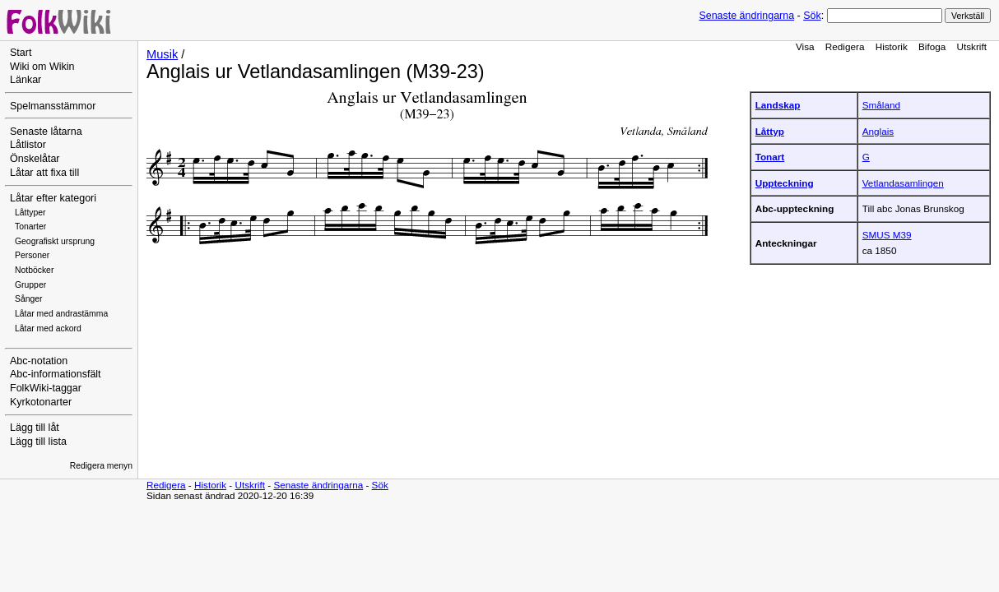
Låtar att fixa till (44, 172)
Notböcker (34, 270)
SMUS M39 (887, 234)
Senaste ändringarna (746, 15)
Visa (805, 46)
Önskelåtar (35, 158)
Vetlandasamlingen (903, 183)
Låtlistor (28, 144)
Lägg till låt (34, 427)
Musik (162, 54)
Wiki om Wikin (42, 66)
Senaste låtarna (46, 131)
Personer (32, 255)
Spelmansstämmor (52, 106)
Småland (881, 104)
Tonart (770, 156)
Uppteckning (784, 183)
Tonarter (30, 226)
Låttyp (769, 131)
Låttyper (30, 212)
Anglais (878, 131)
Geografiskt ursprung (55, 241)
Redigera (845, 46)
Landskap (778, 104)
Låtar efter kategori (53, 198)
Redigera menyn (101, 465)
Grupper (30, 284)
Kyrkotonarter (41, 402)
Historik (892, 46)
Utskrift (972, 46)
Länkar (25, 80)
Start (20, 52)
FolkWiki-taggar (45, 388)
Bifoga (932, 46)
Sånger (29, 298)
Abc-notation (38, 361)
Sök (811, 15)
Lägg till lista (38, 441)
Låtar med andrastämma (61, 313)
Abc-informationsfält (55, 374)
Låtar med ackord (48, 328)
